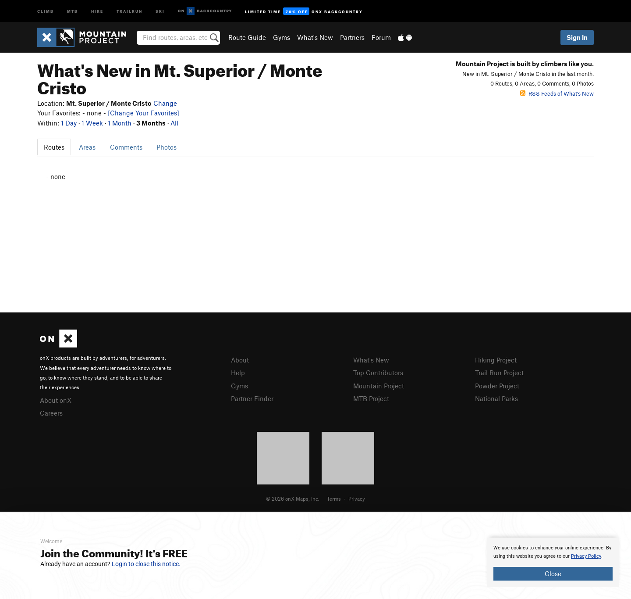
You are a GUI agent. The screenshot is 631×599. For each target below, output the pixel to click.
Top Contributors (378, 373)
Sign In (577, 37)
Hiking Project (496, 360)
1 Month (119, 123)
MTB (72, 11)
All (174, 123)
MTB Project (371, 398)
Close (553, 573)
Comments (126, 147)
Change (165, 103)
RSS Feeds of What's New (557, 93)
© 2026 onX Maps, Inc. (292, 498)
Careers (51, 413)
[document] (553, 562)
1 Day (69, 123)
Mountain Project (378, 386)
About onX (55, 400)
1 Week (92, 123)
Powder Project (497, 386)
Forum (381, 37)
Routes (54, 147)
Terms (334, 498)
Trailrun (129, 11)
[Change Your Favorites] (143, 113)
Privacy (356, 498)
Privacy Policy (586, 556)
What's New (315, 37)
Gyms (281, 37)
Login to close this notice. (146, 563)
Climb (45, 11)
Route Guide (247, 37)
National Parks (496, 398)
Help (238, 373)
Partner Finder (252, 398)
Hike (97, 11)
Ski (160, 11)
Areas (87, 147)
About (240, 360)
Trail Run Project (499, 373)
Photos (166, 147)
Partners (352, 37)
